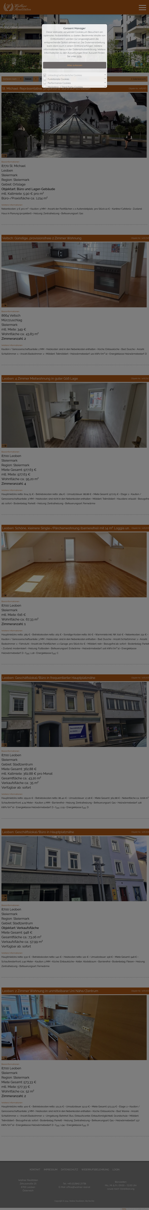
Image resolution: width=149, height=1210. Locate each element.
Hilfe (79, 56)
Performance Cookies (59, 83)
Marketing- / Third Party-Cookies (65, 86)
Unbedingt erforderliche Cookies (65, 75)
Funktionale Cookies (58, 79)
